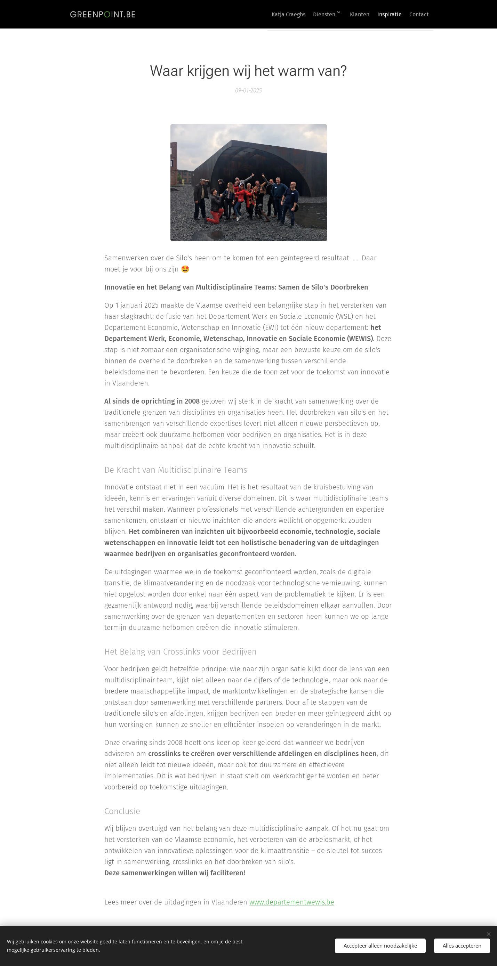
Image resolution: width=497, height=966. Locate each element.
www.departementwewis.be (291, 902)
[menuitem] (269, 14)
